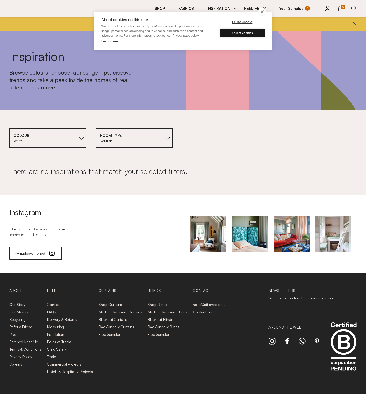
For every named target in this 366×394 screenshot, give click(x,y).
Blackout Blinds (160, 319)
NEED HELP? (255, 8)
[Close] (354, 23)
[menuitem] (163, 8)
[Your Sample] (294, 8)
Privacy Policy (20, 356)
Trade (51, 356)
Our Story (17, 304)
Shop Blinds (157, 304)
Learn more (109, 41)
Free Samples (110, 334)
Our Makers (18, 312)
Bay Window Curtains (116, 327)
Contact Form (204, 312)
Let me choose (242, 22)
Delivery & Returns (62, 319)
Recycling (17, 319)
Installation (55, 334)
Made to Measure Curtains (120, 312)
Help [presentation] (51, 290)
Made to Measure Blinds (167, 312)
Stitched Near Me (23, 341)
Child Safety (57, 349)
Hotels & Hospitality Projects (70, 371)
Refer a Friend (20, 327)
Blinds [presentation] (154, 290)
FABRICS (186, 8)
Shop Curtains (110, 304)
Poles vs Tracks (59, 341)
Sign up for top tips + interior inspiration (300, 298)
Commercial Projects (64, 364)
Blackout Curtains (113, 319)
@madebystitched (35, 253)
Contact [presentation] (201, 290)
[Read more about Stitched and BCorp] (344, 351)
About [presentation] (15, 290)
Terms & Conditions (25, 349)
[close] (262, 12)
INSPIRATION (218, 8)
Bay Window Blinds (163, 327)
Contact (53, 304)
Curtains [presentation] (107, 290)
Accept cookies (242, 33)
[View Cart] (341, 7)
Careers (15, 364)
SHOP (160, 8)
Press (13, 334)
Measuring (55, 327)
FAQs (51, 312)
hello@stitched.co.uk (210, 304)
